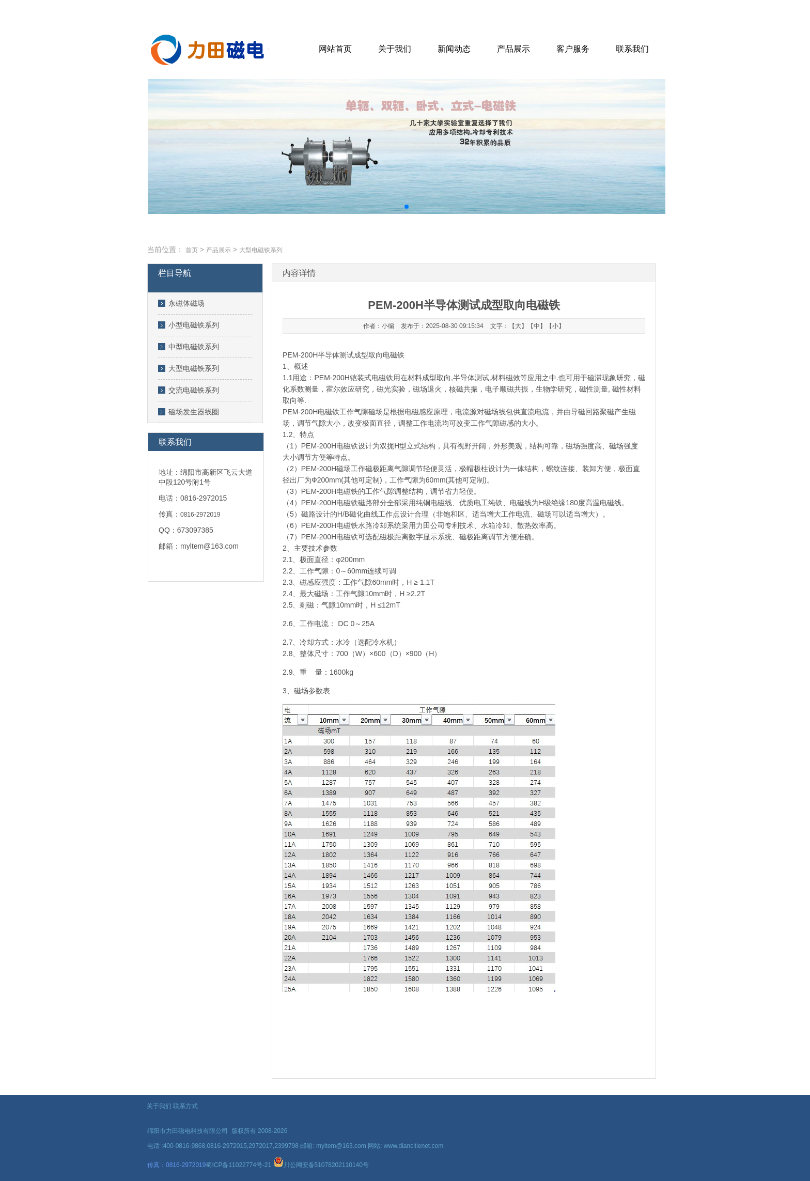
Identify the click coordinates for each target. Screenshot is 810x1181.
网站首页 (335, 48)
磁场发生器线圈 (193, 412)
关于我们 (394, 48)
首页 (191, 250)
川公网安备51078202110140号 (326, 1165)
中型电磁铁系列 (193, 347)
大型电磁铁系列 (193, 368)
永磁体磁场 (186, 303)
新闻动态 (454, 48)
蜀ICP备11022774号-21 (238, 1165)
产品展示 (513, 48)
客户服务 (572, 48)
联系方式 (185, 1106)
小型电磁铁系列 (193, 325)
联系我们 (632, 48)
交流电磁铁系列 (193, 390)
